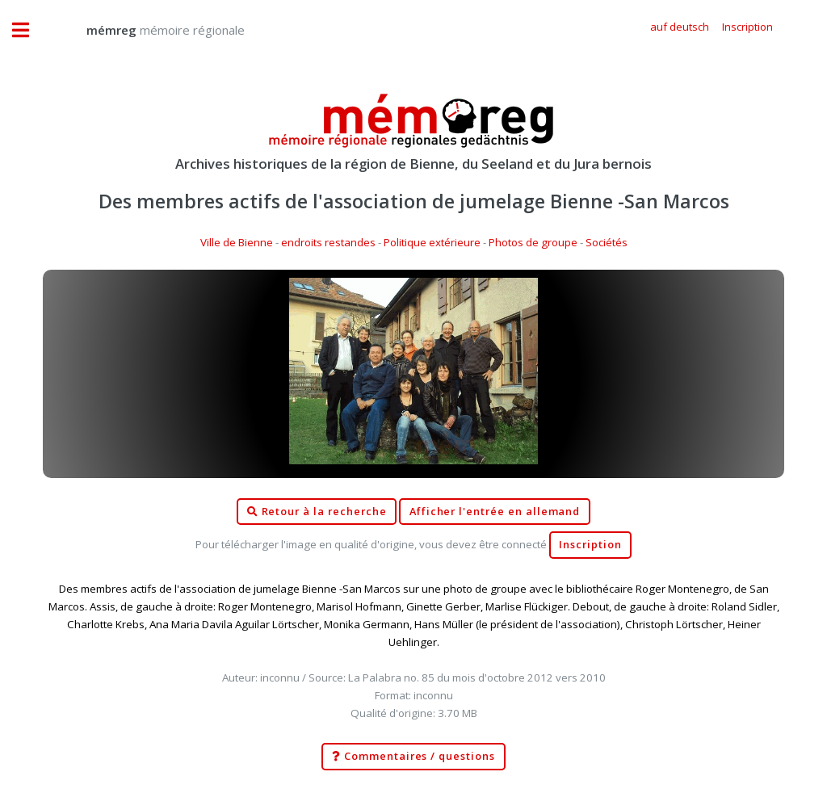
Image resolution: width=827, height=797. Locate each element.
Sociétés (607, 242)
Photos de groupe (533, 242)
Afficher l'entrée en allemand (495, 511)
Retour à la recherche (317, 512)
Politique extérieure (432, 242)
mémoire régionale (149, 30)
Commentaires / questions (413, 756)
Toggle (29, 30)
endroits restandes (328, 242)
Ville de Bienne (236, 242)
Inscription (590, 544)
